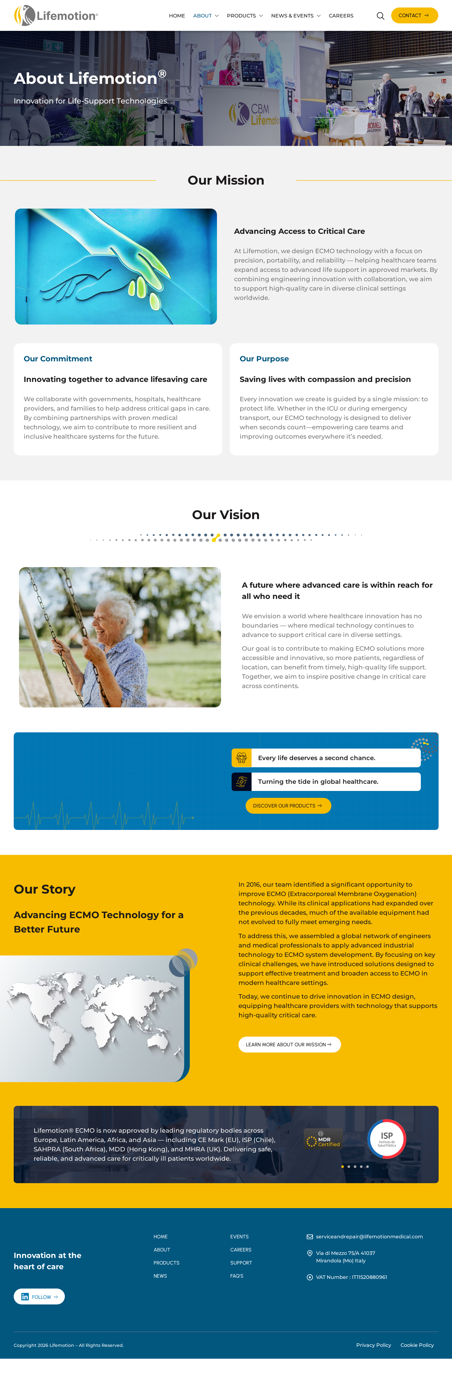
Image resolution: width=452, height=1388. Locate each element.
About (206, 16)
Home (177, 16)
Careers (341, 16)
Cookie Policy (417, 1374)
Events (239, 1237)
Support (241, 1263)
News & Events (296, 16)
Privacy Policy (373, 1374)
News (160, 1276)
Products (245, 16)
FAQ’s (236, 1276)
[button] (342, 1166)
